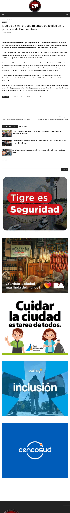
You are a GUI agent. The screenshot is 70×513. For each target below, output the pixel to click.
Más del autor (23, 126)
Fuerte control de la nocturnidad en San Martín (53, 120)
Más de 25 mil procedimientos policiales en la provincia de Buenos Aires (28, 97)
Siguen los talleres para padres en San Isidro (16, 120)
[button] (3, 14)
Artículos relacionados (10, 126)
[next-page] (6, 159)
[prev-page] (3, 159)
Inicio (3, 19)
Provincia (9, 19)
